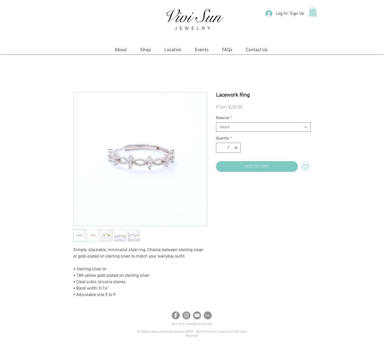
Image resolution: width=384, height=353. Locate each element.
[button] (313, 11)
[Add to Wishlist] (305, 166)
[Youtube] (197, 315)
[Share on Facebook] (219, 187)
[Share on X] (240, 187)
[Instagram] (186, 315)
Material (223, 118)
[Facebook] (176, 315)
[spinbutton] (228, 147)
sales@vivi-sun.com (199, 324)
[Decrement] (220, 147)
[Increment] (236, 147)
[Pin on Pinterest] (229, 187)
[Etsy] (208, 315)
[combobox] (263, 127)
